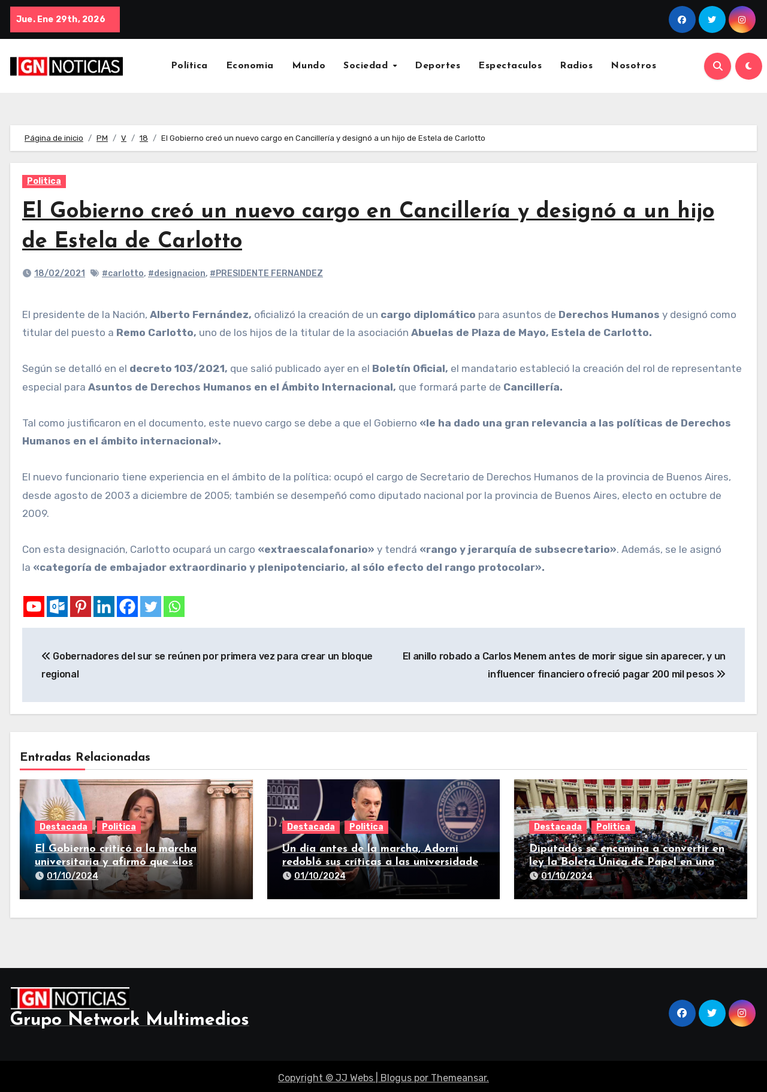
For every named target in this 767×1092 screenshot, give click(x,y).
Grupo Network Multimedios (129, 1016)
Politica (44, 181)
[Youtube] (33, 606)
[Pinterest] (80, 606)
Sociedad (367, 66)
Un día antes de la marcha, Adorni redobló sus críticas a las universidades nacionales (382, 862)
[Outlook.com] (57, 606)
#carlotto (123, 273)
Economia (250, 66)
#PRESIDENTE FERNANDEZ (266, 273)
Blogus (396, 1073)
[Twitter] (150, 606)
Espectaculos (510, 66)
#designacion (177, 273)
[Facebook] (127, 606)
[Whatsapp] (174, 606)
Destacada (63, 827)
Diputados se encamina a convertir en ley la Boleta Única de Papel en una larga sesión (626, 862)
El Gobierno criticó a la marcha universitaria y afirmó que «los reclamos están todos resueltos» (118, 862)
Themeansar (459, 1073)
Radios (576, 66)
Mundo (309, 66)
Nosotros (633, 66)
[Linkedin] (103, 606)
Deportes (437, 66)
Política (189, 66)
